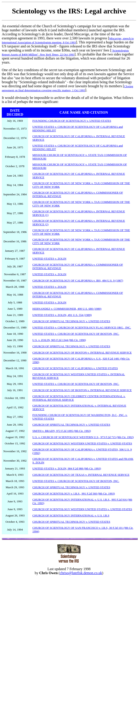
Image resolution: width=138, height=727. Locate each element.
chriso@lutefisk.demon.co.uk (81, 573)
